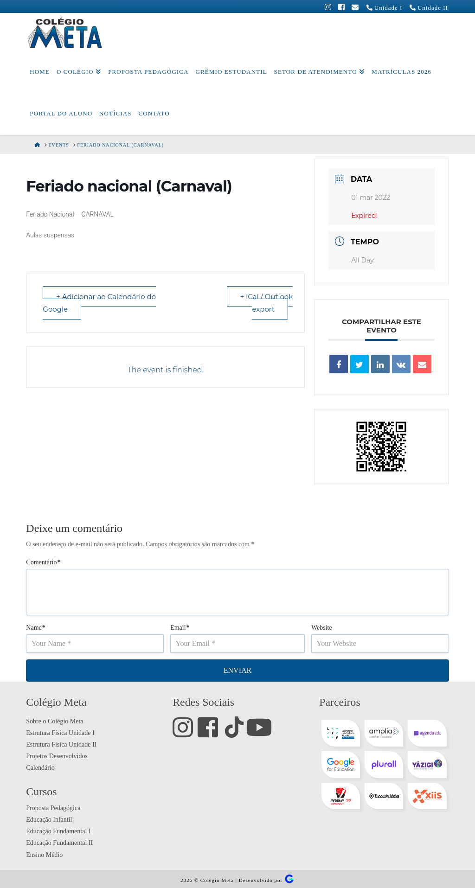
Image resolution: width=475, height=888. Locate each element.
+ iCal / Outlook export (266, 302)
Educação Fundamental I (58, 831)
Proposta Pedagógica (53, 808)
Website (321, 627)
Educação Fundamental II (59, 842)
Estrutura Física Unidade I (60, 732)
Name (35, 627)
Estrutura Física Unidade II (61, 744)
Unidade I (382, 7)
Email (180, 627)
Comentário (43, 562)
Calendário (40, 767)
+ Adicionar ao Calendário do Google (99, 302)
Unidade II (426, 7)
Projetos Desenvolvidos (57, 756)
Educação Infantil (49, 819)
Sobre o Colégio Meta (54, 721)
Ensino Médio (44, 854)
